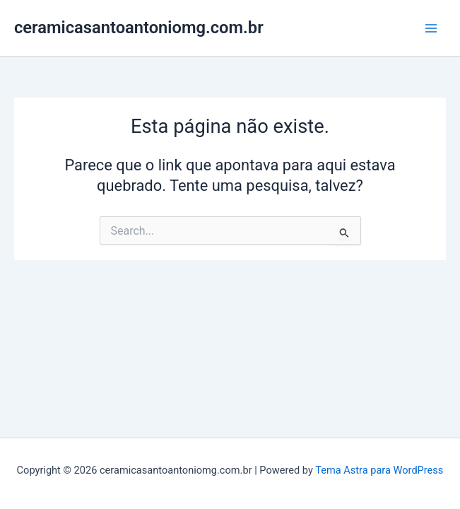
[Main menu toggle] (431, 28)
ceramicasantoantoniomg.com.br (139, 27)
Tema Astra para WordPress (379, 470)
